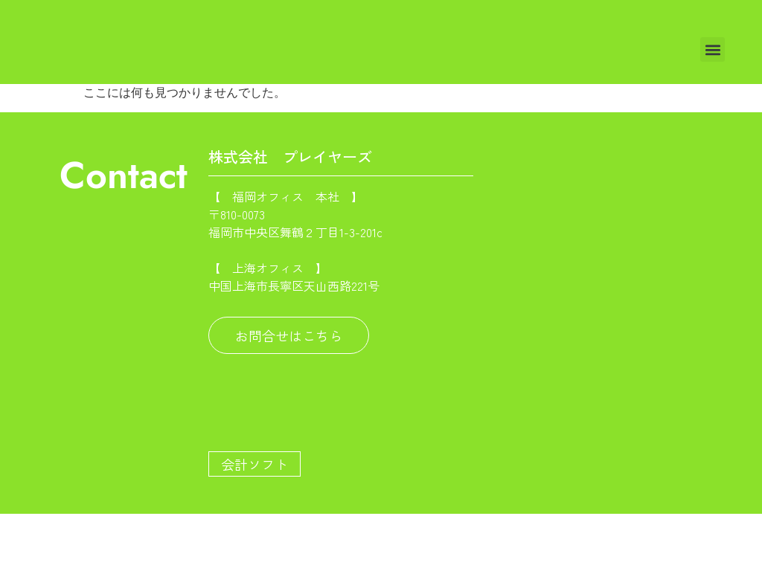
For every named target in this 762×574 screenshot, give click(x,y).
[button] (712, 49)
